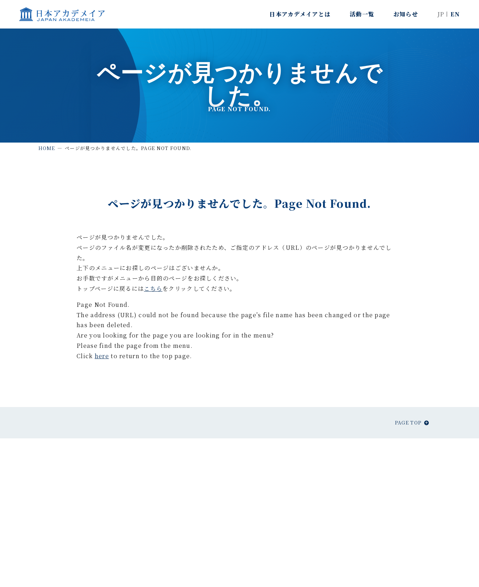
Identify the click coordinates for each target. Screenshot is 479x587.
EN (455, 14)
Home (46, 148)
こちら (153, 288)
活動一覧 (362, 14)
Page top (408, 422)
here (102, 356)
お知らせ (406, 14)
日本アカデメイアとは (299, 14)
